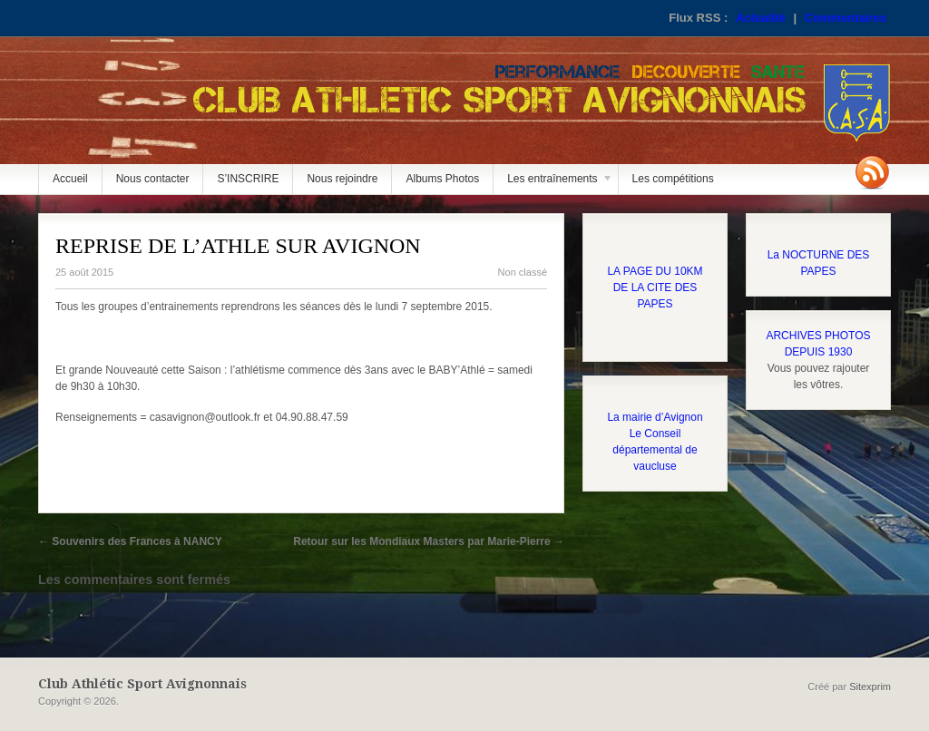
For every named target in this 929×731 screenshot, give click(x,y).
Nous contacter (153, 178)
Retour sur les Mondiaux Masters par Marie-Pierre (428, 541)
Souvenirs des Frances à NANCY (130, 541)
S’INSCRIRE (248, 178)
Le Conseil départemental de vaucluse (654, 450)
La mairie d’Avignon (654, 417)
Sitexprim (870, 686)
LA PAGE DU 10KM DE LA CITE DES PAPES (654, 287)
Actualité (761, 17)
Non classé (522, 272)
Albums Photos (442, 178)
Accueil (70, 178)
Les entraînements (553, 183)
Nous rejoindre (342, 178)
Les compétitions (673, 178)
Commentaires (845, 17)
